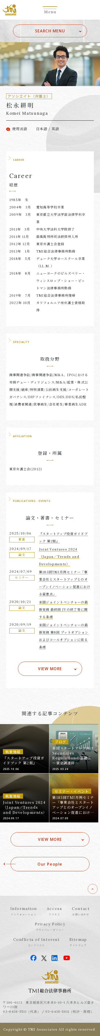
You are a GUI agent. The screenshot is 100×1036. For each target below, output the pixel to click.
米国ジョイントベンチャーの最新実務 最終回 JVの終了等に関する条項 (63, 609)
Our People (50, 864)
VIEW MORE (50, 668)
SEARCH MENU (50, 31)
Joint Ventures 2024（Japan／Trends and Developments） (59, 556)
